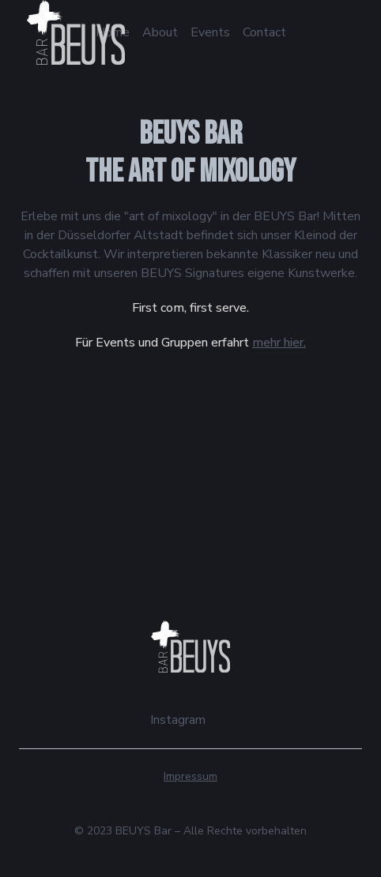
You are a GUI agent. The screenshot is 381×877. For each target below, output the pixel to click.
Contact (264, 32)
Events (210, 32)
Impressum (190, 776)
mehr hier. (279, 342)
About (160, 32)
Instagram (178, 720)
